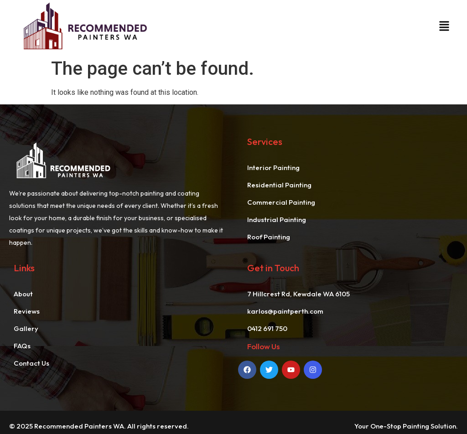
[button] (444, 27)
